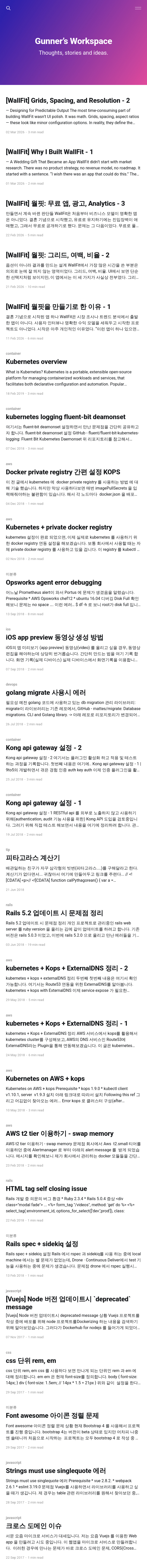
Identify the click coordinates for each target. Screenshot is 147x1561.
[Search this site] (8, 8)
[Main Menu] (138, 8)
